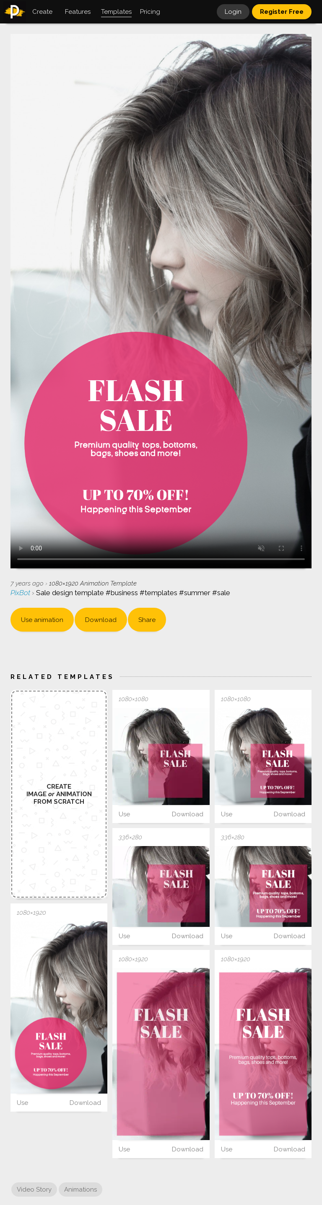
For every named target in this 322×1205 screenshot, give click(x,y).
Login (233, 11)
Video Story (34, 1189)
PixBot (21, 592)
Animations (80, 1189)
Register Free (282, 11)
